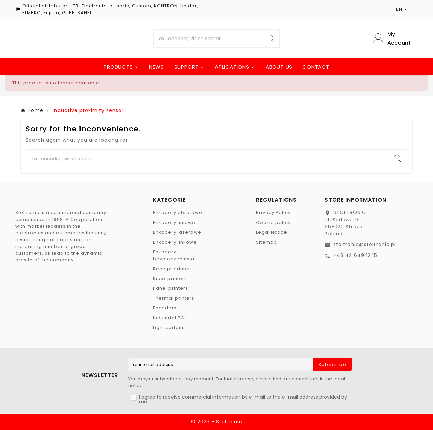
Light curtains (169, 327)
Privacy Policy (273, 212)
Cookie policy (273, 222)
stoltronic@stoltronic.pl (364, 244)
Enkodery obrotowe (177, 212)
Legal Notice (271, 232)
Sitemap (266, 242)
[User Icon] (395, 38)
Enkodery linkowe (175, 242)
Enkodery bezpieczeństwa (174, 255)
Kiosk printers (170, 278)
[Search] (207, 38)
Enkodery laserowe (177, 232)
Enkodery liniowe (174, 222)
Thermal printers (174, 298)
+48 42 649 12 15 (355, 255)
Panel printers (170, 288)
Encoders (165, 308)
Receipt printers (173, 268)
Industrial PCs (170, 317)
